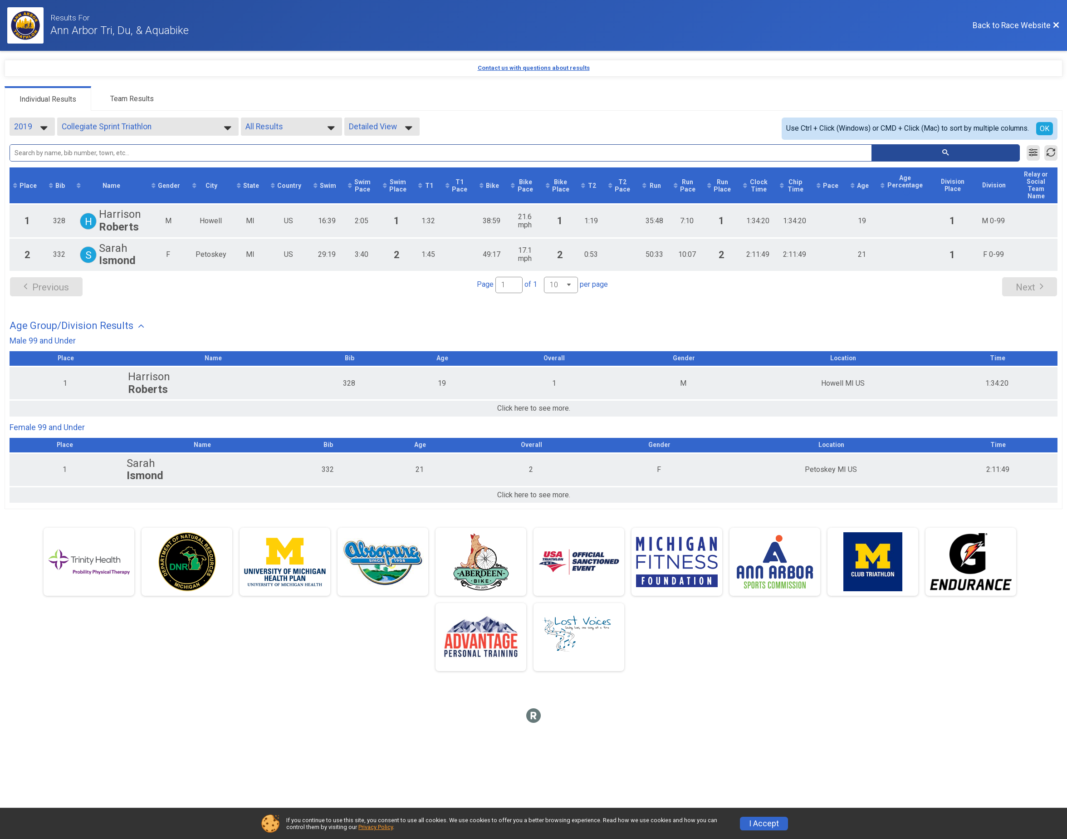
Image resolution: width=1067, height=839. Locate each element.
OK (1044, 128)
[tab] (48, 98)
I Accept (764, 823)
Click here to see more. (533, 416)
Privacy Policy (375, 827)
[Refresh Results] (1050, 153)
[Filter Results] (1033, 153)
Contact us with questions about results (534, 67)
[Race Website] (28, 25)
